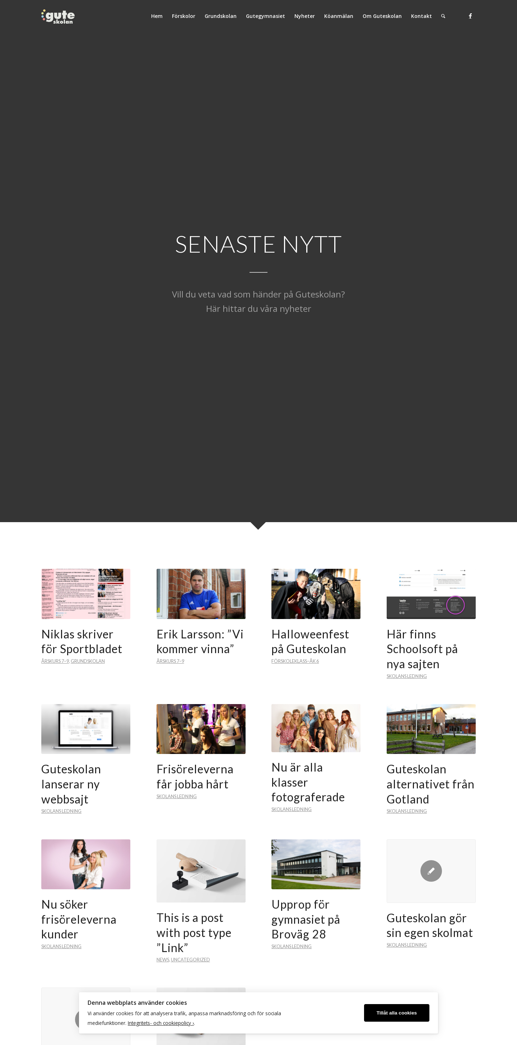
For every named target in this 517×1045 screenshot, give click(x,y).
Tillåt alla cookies (397, 1013)
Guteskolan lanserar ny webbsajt (71, 784)
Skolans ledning (407, 676)
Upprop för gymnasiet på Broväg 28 (305, 919)
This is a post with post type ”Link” (194, 932)
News (163, 959)
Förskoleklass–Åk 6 (295, 661)
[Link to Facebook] (470, 15)
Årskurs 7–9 (55, 661)
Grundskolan (88, 661)
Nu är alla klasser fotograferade (308, 782)
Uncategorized (190, 959)
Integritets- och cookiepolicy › (161, 1023)
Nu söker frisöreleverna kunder (79, 919)
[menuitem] (156, 16)
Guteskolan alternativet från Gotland (431, 784)
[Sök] (443, 16)
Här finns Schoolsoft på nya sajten (422, 649)
